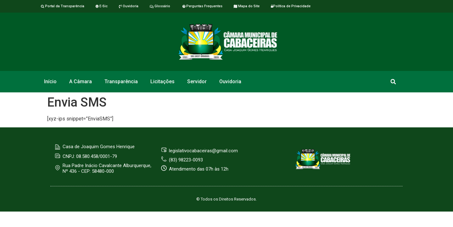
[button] (393, 82)
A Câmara (80, 81)
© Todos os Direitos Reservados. (226, 199)
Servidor (197, 81)
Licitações (162, 81)
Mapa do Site (247, 6)
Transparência (121, 81)
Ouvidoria (128, 6)
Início (50, 81)
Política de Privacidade (290, 6)
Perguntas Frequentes (202, 6)
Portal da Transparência (62, 6)
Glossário (160, 6)
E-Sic (102, 6)
